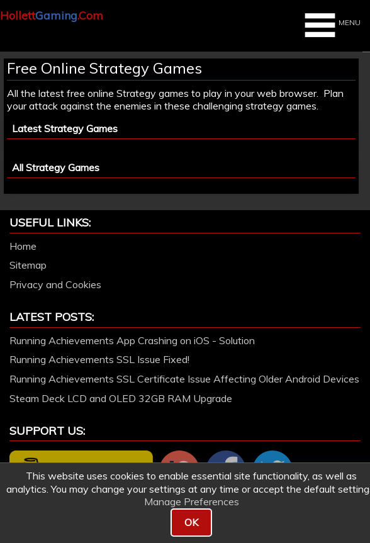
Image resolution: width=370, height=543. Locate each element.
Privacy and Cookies (55, 284)
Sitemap (28, 265)
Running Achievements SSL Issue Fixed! (99, 359)
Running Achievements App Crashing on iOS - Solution (132, 340)
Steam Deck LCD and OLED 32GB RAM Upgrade (120, 398)
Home (22, 246)
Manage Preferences (191, 501)
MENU (331, 25)
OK (191, 522)
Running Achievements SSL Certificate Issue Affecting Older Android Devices (184, 378)
